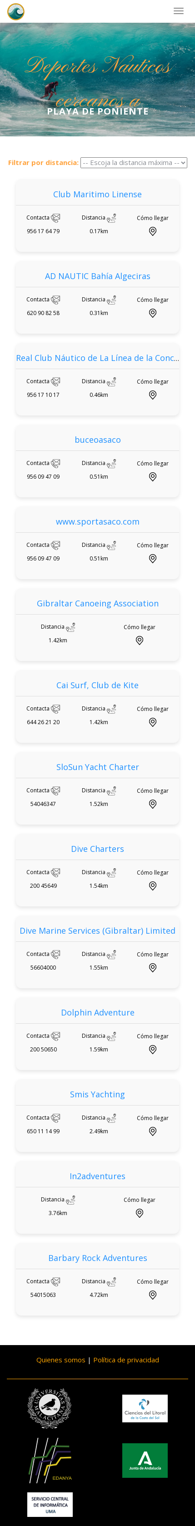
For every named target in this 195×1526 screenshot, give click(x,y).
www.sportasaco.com (98, 521)
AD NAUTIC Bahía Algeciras (97, 275)
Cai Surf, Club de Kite (97, 685)
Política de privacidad (126, 1359)
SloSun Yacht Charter (97, 766)
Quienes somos (60, 1359)
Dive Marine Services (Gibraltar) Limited (97, 930)
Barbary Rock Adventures (97, 1257)
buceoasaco (98, 439)
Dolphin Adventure (98, 1012)
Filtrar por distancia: (43, 162)
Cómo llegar (153, 218)
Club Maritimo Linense (97, 194)
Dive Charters (97, 848)
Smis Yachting (97, 1094)
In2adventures (97, 1176)
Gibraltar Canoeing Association (98, 603)
